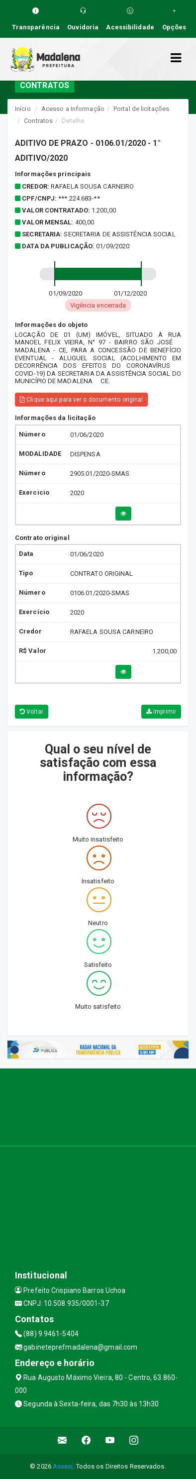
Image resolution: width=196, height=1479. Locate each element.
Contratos (38, 120)
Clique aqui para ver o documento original (81, 399)
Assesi (63, 1466)
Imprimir (161, 711)
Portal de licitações (141, 108)
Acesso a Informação (72, 108)
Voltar (31, 711)
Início (23, 108)
